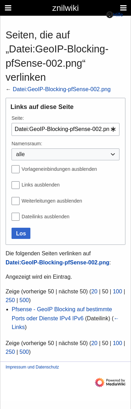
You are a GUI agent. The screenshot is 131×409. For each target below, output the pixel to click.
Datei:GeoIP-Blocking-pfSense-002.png (61, 89)
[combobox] (65, 129)
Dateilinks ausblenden (46, 216)
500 (24, 300)
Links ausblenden (41, 185)
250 (10, 300)
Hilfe (114, 14)
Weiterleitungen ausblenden (52, 201)
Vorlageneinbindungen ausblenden (59, 169)
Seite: (18, 118)
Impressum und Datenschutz (32, 367)
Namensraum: (27, 143)
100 (117, 291)
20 (94, 291)
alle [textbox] (20, 154)
